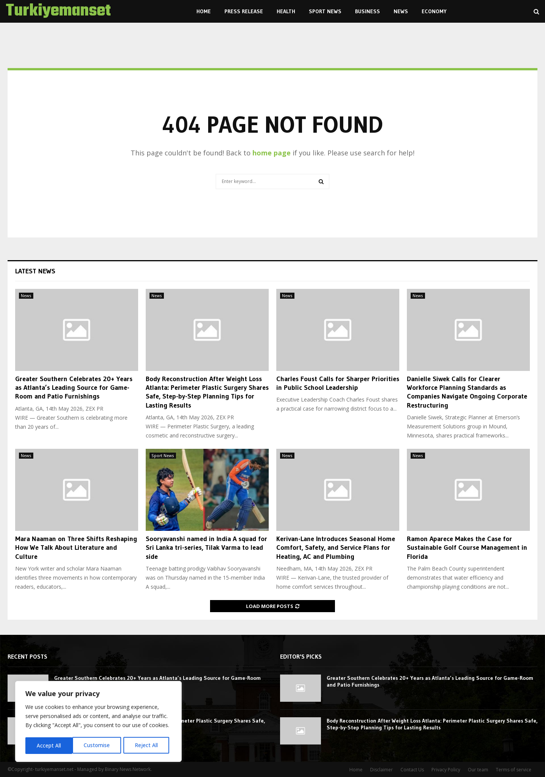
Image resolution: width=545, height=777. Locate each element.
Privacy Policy (445, 769)
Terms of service (513, 769)
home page (271, 152)
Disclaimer (381, 769)
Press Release (243, 11)
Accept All (148, 745)
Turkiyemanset (58, 11)
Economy (434, 11)
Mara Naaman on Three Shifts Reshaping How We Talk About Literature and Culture (76, 548)
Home (203, 11)
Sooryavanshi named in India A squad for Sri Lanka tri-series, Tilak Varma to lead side (206, 548)
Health (286, 11)
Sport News (325, 11)
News (401, 11)
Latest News (35, 271)
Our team (478, 769)
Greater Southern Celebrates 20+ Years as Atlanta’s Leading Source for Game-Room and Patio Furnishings (73, 388)
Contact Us (412, 769)
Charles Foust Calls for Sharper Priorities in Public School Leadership (337, 383)
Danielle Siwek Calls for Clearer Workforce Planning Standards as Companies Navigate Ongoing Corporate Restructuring (467, 392)
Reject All (99, 745)
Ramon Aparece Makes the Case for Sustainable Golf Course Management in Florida (467, 548)
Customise (49, 745)
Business (367, 11)
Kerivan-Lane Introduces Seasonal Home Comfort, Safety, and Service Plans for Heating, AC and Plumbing (335, 548)
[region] (98, 722)
